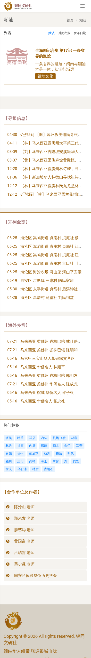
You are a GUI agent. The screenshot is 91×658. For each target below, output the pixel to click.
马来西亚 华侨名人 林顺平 (42, 367)
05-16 (12, 358)
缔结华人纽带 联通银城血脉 (30, 651)
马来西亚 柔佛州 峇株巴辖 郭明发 (49, 375)
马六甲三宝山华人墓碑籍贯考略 (47, 358)
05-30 (12, 289)
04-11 (12, 143)
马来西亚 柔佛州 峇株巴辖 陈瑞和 (49, 350)
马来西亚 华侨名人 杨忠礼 (42, 401)
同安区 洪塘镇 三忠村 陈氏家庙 (47, 280)
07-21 (12, 341)
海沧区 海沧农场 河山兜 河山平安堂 (51, 272)
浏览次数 (64, 33)
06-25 (12, 238)
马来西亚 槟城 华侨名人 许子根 (47, 392)
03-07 (12, 160)
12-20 (12, 168)
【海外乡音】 (17, 325)
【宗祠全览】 (17, 221)
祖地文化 (45, 76)
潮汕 (82, 20)
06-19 (12, 280)
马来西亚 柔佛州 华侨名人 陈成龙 (49, 384)
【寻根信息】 (17, 118)
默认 (51, 33)
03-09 (12, 151)
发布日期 (80, 33)
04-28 (12, 297)
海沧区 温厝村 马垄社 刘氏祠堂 (47, 297)
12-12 (12, 185)
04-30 (12, 134)
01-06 (12, 177)
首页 (70, 20)
